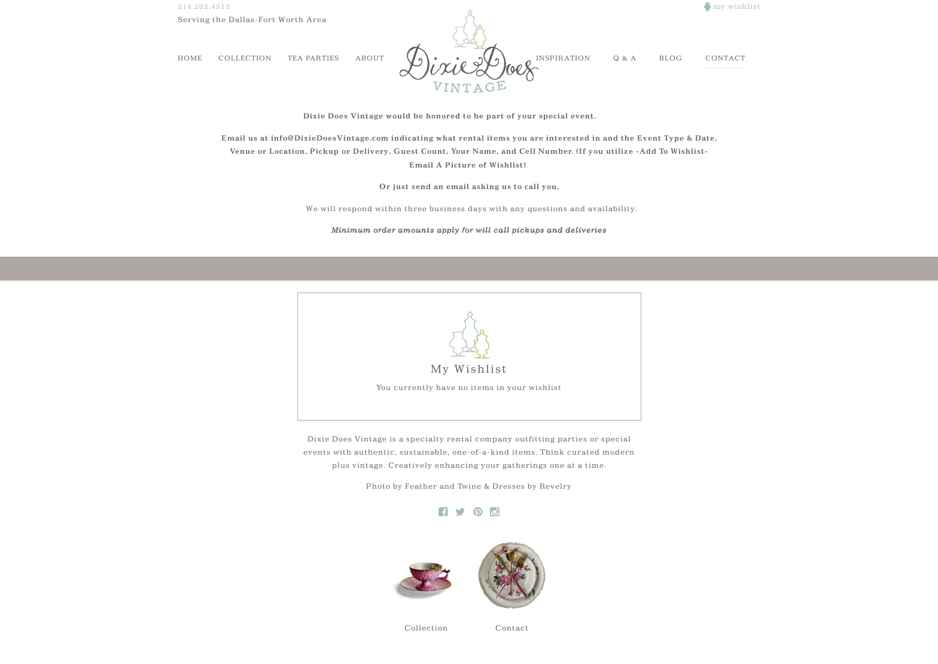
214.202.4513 (204, 6)
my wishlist (732, 6)
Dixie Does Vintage (469, 51)
